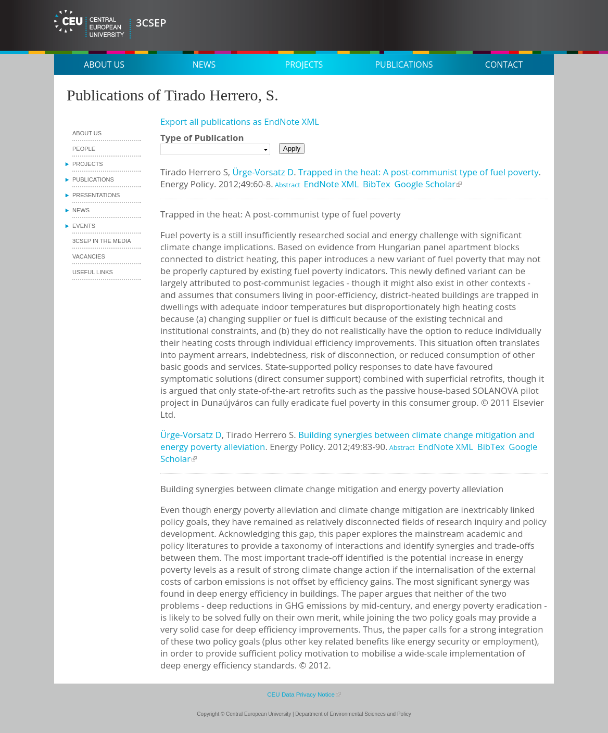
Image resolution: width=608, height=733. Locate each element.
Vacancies (88, 256)
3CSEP (151, 23)
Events (83, 226)
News (204, 64)
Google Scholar (425, 184)
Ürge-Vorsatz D (263, 172)
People (83, 149)
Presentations (96, 195)
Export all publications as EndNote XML (239, 121)
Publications (404, 64)
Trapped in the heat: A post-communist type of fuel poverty (418, 172)
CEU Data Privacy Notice (301, 694)
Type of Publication (202, 138)
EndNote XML (331, 184)
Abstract (286, 185)
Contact (504, 64)
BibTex (376, 184)
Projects (304, 64)
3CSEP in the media (101, 241)
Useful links (92, 272)
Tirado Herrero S (194, 172)
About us (104, 64)
